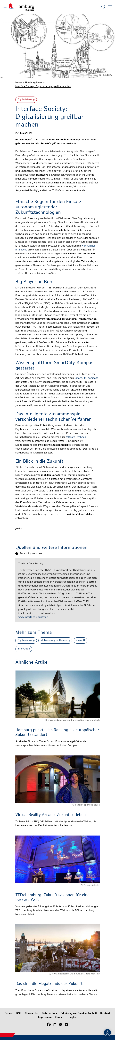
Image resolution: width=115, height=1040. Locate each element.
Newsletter (32, 1013)
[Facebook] (48, 1024)
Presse (9, 1013)
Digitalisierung (26, 99)
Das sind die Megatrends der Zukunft (49, 984)
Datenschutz (49, 1013)
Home (18, 83)
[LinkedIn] (54, 1024)
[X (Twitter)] (60, 1024)
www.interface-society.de (33, 617)
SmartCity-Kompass (86, 378)
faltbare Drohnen (76, 437)
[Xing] (66, 1024)
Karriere (60, 1017)
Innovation (23, 649)
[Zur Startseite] (18, 7)
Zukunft (80, 640)
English (72, 1017)
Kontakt (105, 1013)
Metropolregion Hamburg (55, 640)
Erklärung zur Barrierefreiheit (78, 1013)
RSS (18, 1013)
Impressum (45, 1017)
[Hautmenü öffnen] (109, 6)
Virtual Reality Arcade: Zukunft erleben (50, 815)
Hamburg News (33, 83)
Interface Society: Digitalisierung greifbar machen (43, 86)
